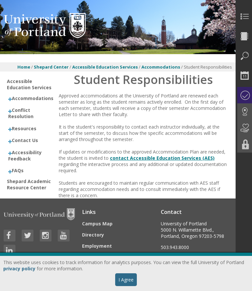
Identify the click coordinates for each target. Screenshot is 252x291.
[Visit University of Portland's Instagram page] (46, 235)
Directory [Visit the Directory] (93, 235)
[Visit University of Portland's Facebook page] (9, 235)
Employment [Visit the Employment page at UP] (97, 246)
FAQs (18, 170)
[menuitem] (243, 16)
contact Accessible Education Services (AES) (162, 158)
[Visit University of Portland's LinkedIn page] (9, 251)
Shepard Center (51, 67)
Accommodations (161, 67)
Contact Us (25, 140)
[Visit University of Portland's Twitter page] (27, 235)
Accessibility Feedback (25, 155)
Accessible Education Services (105, 67)
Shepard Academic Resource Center (29, 184)
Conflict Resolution (20, 113)
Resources (24, 128)
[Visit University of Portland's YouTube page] (64, 235)
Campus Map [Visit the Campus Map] (97, 223)
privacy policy (19, 268)
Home (23, 67)
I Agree (126, 280)
